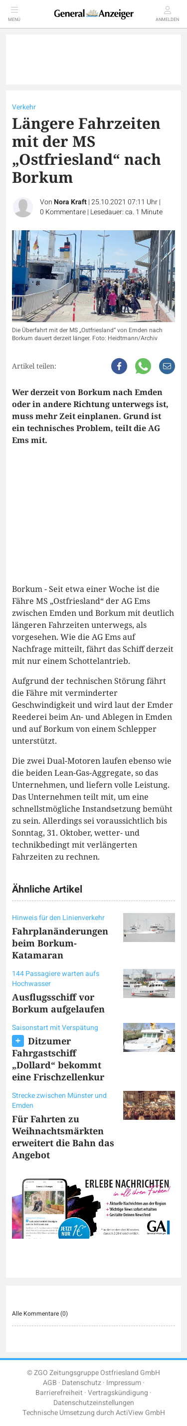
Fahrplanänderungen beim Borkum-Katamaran (60, 943)
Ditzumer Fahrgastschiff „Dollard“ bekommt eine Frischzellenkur (58, 1059)
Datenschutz (81, 1383)
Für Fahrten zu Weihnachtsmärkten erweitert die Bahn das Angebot (63, 1137)
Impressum (123, 1383)
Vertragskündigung (118, 1393)
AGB (50, 1383)
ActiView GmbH (140, 1413)
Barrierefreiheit (59, 1393)
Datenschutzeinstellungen (93, 1403)
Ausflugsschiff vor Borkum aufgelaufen (58, 1003)
